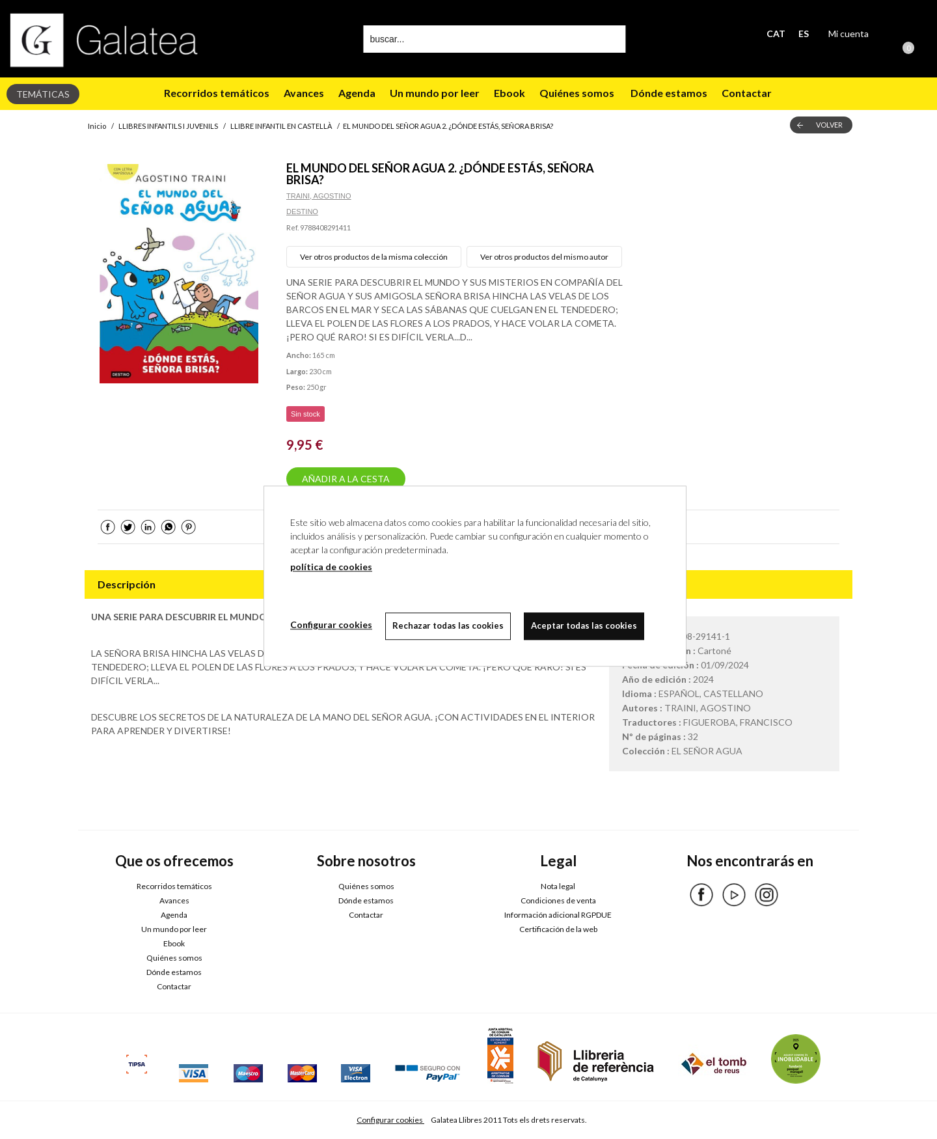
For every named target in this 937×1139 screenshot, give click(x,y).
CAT (776, 33)
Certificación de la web (558, 929)
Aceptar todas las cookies (584, 625)
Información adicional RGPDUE (558, 915)
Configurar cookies (390, 1120)
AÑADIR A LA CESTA (346, 478)
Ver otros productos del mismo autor (544, 257)
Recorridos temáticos (216, 93)
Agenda (356, 93)
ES (803, 33)
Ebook (509, 93)
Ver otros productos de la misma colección (374, 257)
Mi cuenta (848, 33)
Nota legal (558, 886)
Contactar (748, 93)
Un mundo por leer (435, 93)
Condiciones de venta (558, 900)
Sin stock (305, 414)
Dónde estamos (668, 93)
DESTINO (302, 211)
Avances (304, 93)
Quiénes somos (576, 93)
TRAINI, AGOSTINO (318, 196)
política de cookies (331, 566)
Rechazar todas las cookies (448, 625)
